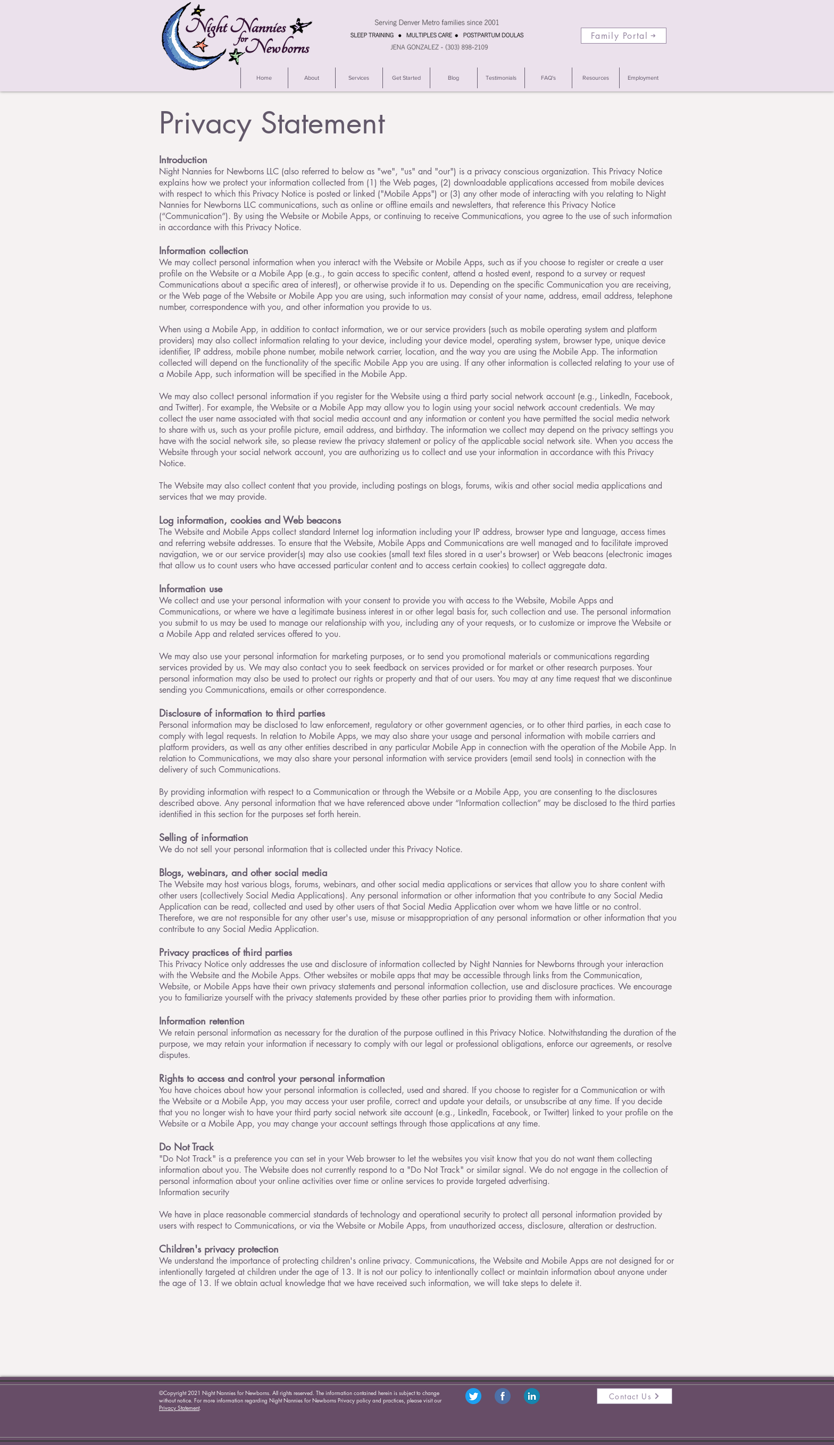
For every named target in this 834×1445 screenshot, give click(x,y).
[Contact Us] (634, 1396)
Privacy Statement (179, 1408)
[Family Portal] (623, 36)
